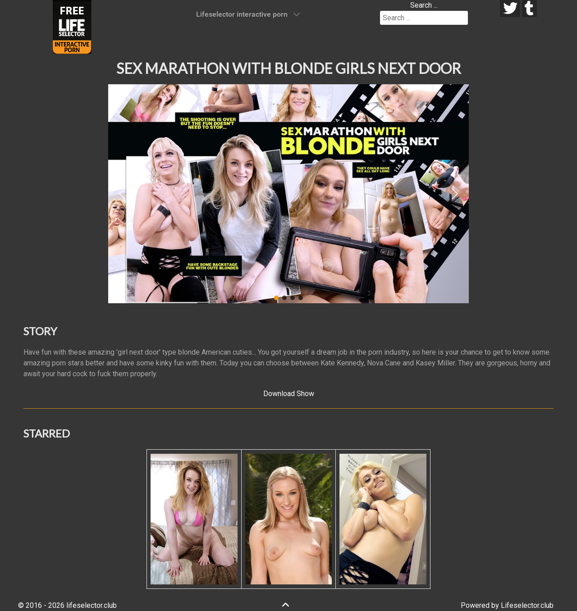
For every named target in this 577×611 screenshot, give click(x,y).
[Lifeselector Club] (72, 26)
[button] (122, 194)
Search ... (424, 5)
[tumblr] (529, 8)
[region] (288, 193)
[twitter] (510, 8)
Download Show (288, 393)
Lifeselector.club (527, 605)
